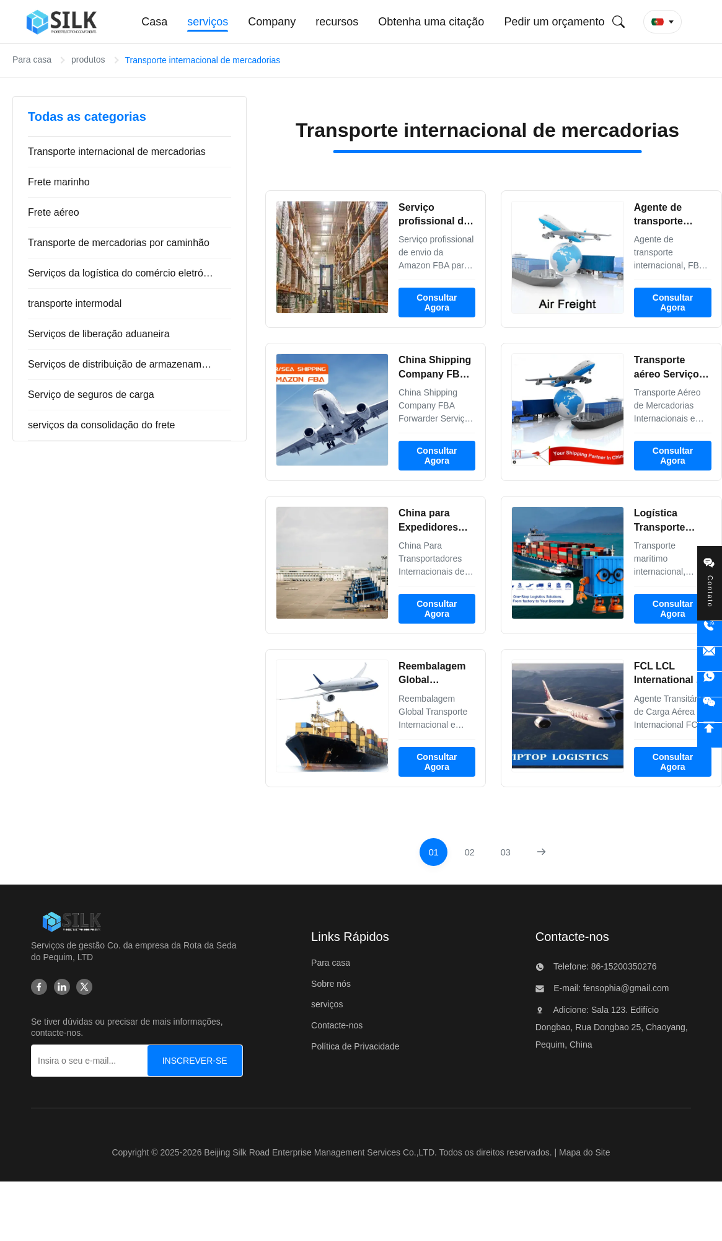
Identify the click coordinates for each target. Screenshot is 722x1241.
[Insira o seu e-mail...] (100, 1060)
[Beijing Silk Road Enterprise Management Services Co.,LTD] (71, 921)
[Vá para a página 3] (505, 852)
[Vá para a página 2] (469, 852)
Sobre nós (331, 984)
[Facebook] (39, 987)
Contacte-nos (337, 1025)
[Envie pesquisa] (618, 21)
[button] (662, 21)
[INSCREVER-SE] (194, 1060)
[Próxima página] (541, 852)
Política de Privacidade (355, 1046)
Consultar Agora (436, 302)
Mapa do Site (584, 1152)
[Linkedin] (62, 987)
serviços (327, 1004)
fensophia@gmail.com (625, 988)
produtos (88, 59)
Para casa (31, 59)
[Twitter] (84, 987)
